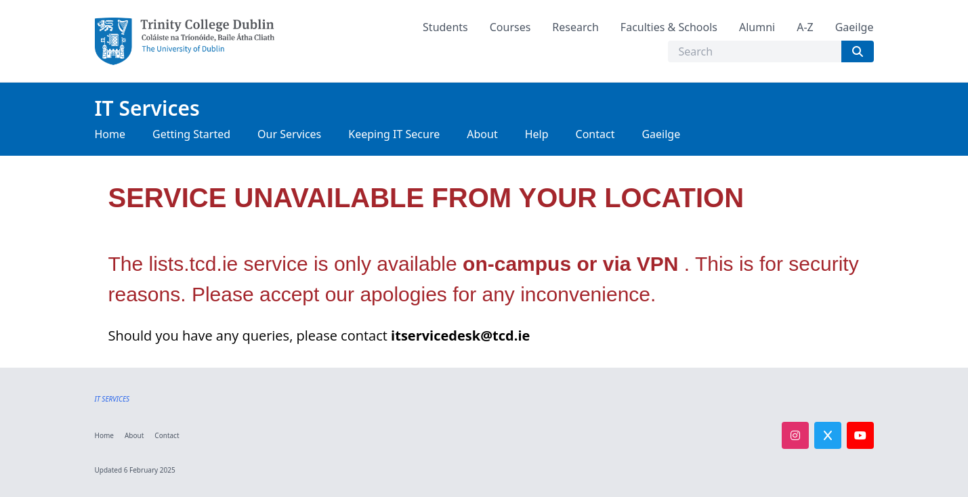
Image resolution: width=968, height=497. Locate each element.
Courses (510, 27)
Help (537, 134)
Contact (595, 134)
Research (575, 27)
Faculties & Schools (668, 27)
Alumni (757, 27)
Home (110, 134)
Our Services (289, 134)
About (482, 134)
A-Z (805, 27)
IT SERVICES (112, 399)
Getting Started (191, 134)
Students (445, 27)
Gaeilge (854, 27)
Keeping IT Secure (394, 134)
